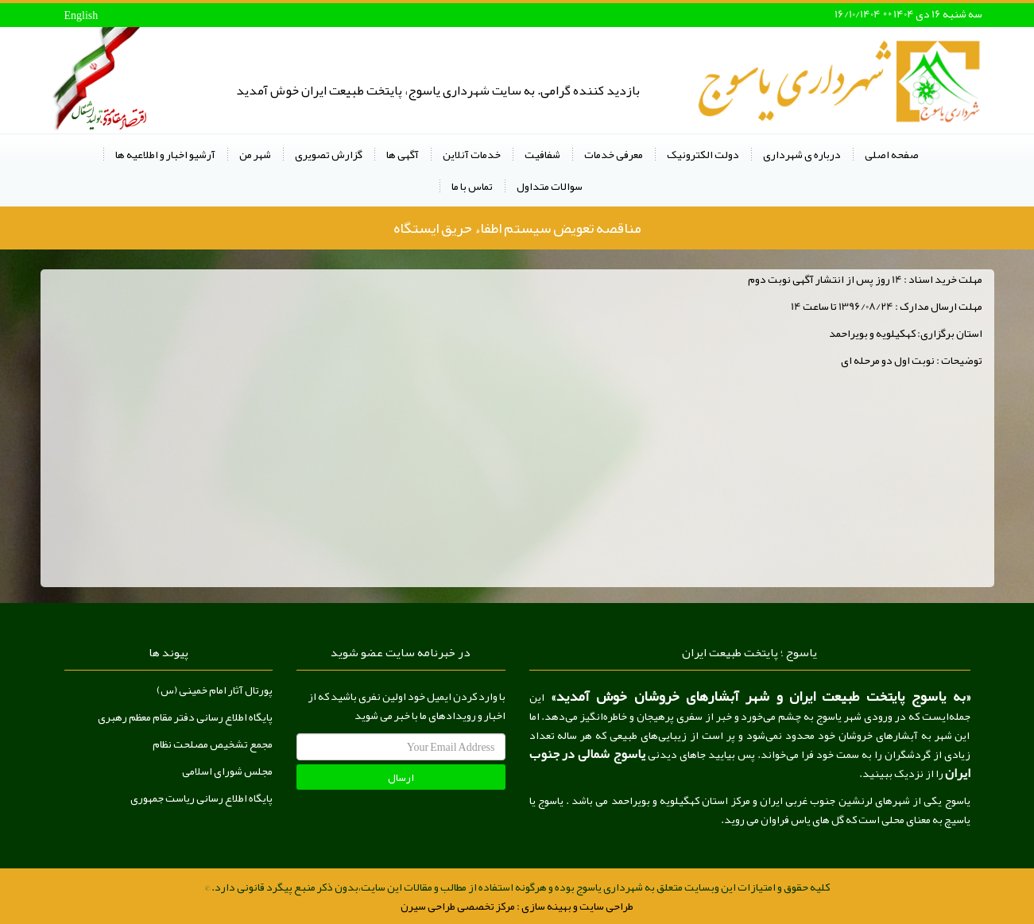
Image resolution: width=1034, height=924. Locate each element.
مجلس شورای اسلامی (227, 771)
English (81, 15)
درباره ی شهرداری (802, 154)
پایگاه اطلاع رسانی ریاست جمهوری (201, 798)
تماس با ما (472, 186)
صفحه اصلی (892, 154)
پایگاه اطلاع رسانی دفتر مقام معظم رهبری (185, 717)
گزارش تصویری (328, 154)
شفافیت (542, 154)
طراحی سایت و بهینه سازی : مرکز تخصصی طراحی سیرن (517, 906)
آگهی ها (402, 154)
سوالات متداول (550, 186)
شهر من (255, 154)
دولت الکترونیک (703, 154)
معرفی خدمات (613, 154)
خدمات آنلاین (472, 154)
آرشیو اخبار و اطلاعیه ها (165, 154)
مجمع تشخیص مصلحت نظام (213, 744)
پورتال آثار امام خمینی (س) (215, 690)
